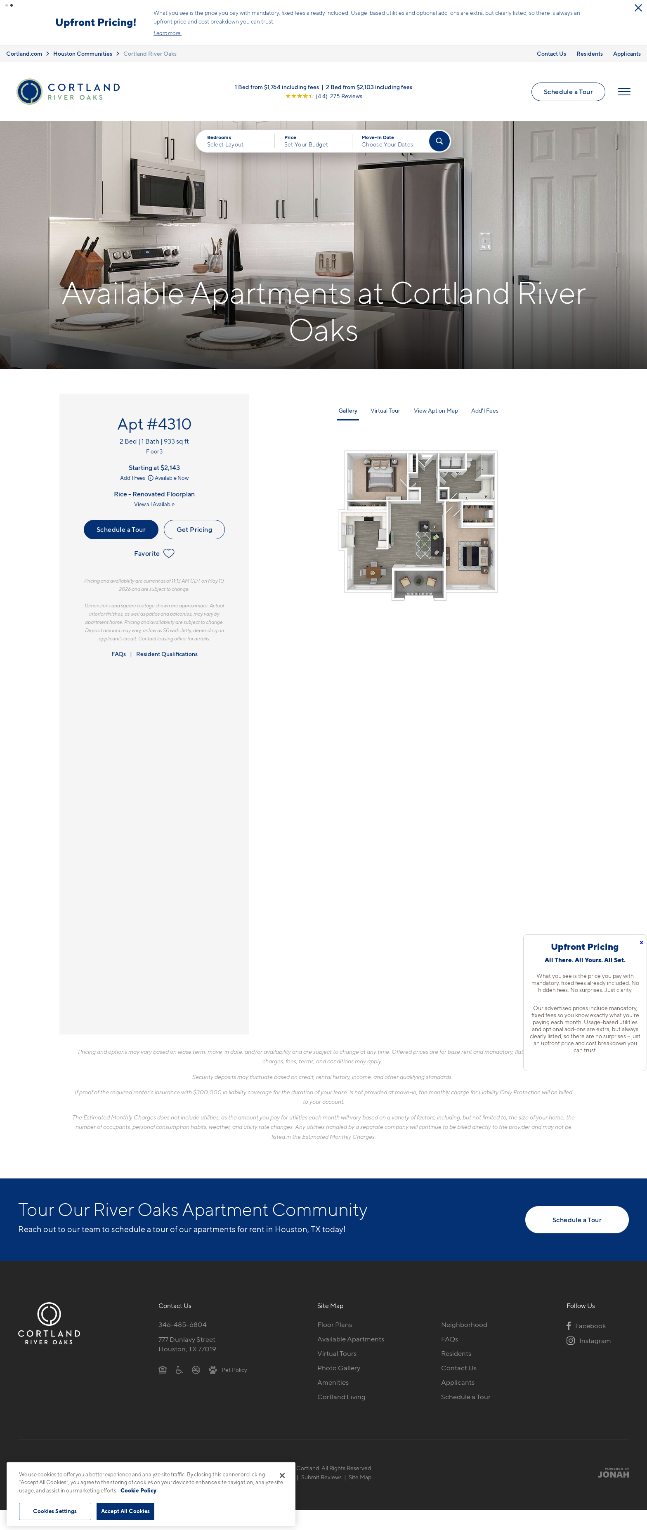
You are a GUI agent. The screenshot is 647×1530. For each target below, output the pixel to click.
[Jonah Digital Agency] (609, 1472)
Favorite (154, 553)
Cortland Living (341, 1397)
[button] (6, 5)
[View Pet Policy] (228, 1369)
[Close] (282, 1475)
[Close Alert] (638, 8)
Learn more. (167, 33)
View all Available (154, 504)
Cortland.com (24, 53)
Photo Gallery (338, 1368)
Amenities (333, 1382)
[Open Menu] (624, 91)
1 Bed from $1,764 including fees (277, 86)
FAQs (118, 653)
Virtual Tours (337, 1353)
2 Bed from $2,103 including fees (369, 86)
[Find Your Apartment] (439, 141)
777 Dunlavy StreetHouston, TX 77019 (187, 1344)
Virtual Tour (385, 410)
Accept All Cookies (125, 1511)
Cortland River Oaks (150, 53)
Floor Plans (334, 1324)
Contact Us (551, 53)
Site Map (360, 1476)
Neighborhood (464, 1324)
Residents (589, 53)
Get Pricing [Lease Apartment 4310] (194, 529)
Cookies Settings (55, 1511)
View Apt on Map (436, 410)
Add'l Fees (137, 478)
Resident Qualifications (167, 653)
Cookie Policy (138, 1490)
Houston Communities (82, 53)
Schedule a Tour (568, 91)
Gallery (347, 410)
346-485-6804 (182, 1324)
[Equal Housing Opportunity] (162, 1369)
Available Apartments (350, 1339)
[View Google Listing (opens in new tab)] (323, 95)
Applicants (627, 53)
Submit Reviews (321, 1476)
